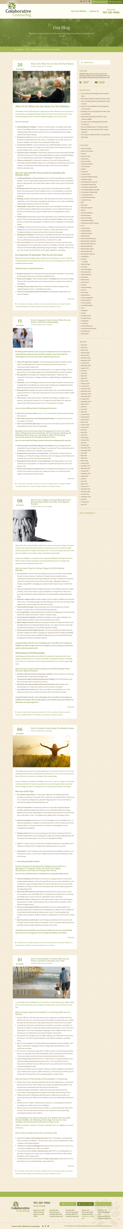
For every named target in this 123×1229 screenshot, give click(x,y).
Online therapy (85, 264)
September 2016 (86, 496)
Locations (85, 1204)
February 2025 (85, 383)
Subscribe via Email (102, 82)
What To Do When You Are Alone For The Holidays (46, 49)
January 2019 (85, 445)
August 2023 (85, 404)
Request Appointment (100, 2)
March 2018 (84, 460)
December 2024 (86, 388)
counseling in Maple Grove (22, 306)
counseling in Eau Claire (39, 304)
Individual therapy (86, 233)
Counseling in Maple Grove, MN (90, 189)
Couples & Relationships (88, 197)
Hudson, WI (85, 1210)
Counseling (29, 304)
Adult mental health (87, 151)
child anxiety (85, 159)
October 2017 (85, 471)
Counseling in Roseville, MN (89, 192)
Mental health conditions (88, 241)
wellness (85, 261)
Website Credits (103, 1226)
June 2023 (84, 409)
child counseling (86, 161)
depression (84, 205)
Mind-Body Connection (88, 254)
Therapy (58, 306)
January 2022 (85, 419)
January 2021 (85, 427)
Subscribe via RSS (86, 82)
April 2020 (84, 435)
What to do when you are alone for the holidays (52, 64)
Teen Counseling (86, 303)
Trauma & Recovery (87, 326)
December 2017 (85, 466)
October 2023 (85, 399)
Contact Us (94, 11)
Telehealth (84, 310)
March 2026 (84, 350)
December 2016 (85, 489)
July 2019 (83, 442)
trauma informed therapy (88, 328)
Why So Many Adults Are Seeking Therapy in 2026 (95, 98)
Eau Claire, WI (102, 1210)
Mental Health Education (88, 243)
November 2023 (86, 396)
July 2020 (84, 430)
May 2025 (84, 376)
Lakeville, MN (53, 1210)
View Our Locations (116, 2)
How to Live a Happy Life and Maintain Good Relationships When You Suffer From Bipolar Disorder (50, 502)
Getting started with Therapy (89, 223)
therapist (53, 279)
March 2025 (84, 381)
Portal (68, 1204)
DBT (82, 202)
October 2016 (85, 494)
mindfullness (85, 256)
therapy (83, 313)
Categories (83, 145)
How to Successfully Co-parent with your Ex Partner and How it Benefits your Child (50, 960)
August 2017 (84, 476)
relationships (51, 306)
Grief (82, 225)
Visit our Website (79, 11)
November (20, 69)
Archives (82, 342)
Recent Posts (84, 90)
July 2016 (83, 499)
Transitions (84, 323)
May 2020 (84, 432)
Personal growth (86, 272)
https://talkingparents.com (37, 1146)
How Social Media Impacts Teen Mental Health (94, 127)
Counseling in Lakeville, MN (89, 187)
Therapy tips (84, 321)
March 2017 (84, 484)
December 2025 (85, 358)
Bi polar (19, 712)
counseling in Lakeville (64, 304)
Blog (27, 49)
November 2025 (86, 360)
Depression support (86, 207)
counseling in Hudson (52, 304)
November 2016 (85, 491)
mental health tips (86, 251)
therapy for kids (86, 315)
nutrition (84, 259)
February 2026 (85, 352)
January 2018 (85, 463)
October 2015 (85, 502)
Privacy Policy (94, 1226)
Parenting (84, 267)
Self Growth (84, 292)
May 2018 (84, 455)
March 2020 (84, 437)
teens (82, 308)
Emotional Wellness (87, 213)
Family (17, 945)
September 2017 (86, 473)
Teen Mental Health (87, 305)
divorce (83, 210)
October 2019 (85, 440)
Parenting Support (86, 269)
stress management (87, 297)
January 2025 (85, 386)
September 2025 (86, 365)
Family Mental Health (87, 220)
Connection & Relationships (89, 177)
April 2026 (84, 347)
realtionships (46, 715)
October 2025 (85, 363)
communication (21, 304)
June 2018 (84, 453)
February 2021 (85, 424)
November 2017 (85, 468)
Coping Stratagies (86, 179)
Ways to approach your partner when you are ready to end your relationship (51, 321)
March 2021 (84, 422)
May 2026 (84, 345)
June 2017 (84, 481)
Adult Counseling (86, 148)
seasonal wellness (86, 287)
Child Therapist (85, 166)
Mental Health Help (86, 246)
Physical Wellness (86, 274)
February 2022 (85, 417)
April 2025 (84, 378)
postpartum (84, 277)
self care (83, 290)
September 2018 (86, 450)
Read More (71, 299)
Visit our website (87, 513)
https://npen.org (51, 1158)
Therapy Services (86, 318)
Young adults (85, 333)
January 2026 (85, 355)
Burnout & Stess (86, 156)
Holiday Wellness (86, 231)
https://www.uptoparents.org (36, 1138)
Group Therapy (85, 228)
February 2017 (85, 486)
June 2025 (84, 373)
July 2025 (84, 370)
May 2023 (84, 412)
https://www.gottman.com (41, 1151)
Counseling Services (87, 195)
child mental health (87, 164)
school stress (85, 282)
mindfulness (38, 306)
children (83, 169)
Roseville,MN (70, 1210)
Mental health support (87, 249)
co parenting (20, 1171)
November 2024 (86, 391)
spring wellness (85, 295)
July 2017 (83, 478)
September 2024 (86, 394)
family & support (86, 215)
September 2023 (86, 401)
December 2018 (85, 448)
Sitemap (109, 1226)
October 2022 (85, 414)
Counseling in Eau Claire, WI (89, 182)
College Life (84, 171)
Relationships (85, 279)
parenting (45, 306)
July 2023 (84, 406)
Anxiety (83, 153)
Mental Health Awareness (88, 238)
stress (47, 945)
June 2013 (84, 504)
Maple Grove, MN (38, 1210)
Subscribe (83, 71)
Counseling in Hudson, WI (88, 184)
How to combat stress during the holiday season (52, 728)
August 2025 (85, 368)
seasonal (83, 285)
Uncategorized (85, 331)
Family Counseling (86, 218)
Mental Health (85, 236)
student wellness (86, 300)
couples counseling (35, 486)
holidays (32, 306)
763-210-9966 (111, 12)
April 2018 (84, 458)
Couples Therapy (86, 200)
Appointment (103, 1204)
